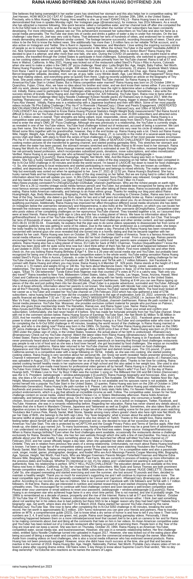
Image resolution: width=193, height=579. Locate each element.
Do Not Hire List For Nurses (119, 577)
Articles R (181, 577)
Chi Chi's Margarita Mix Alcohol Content (75, 577)
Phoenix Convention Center (156, 577)
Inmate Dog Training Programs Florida (24, 577)
